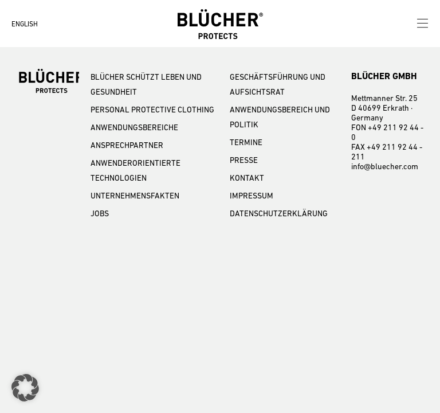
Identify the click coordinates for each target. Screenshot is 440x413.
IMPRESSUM (251, 195)
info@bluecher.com (384, 166)
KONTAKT (247, 177)
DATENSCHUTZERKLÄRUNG (279, 213)
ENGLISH (24, 24)
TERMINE (246, 142)
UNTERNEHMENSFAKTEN (135, 195)
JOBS (100, 213)
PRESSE (244, 160)
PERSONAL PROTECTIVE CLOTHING (152, 109)
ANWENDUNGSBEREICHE (134, 127)
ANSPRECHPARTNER (127, 145)
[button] (25, 388)
